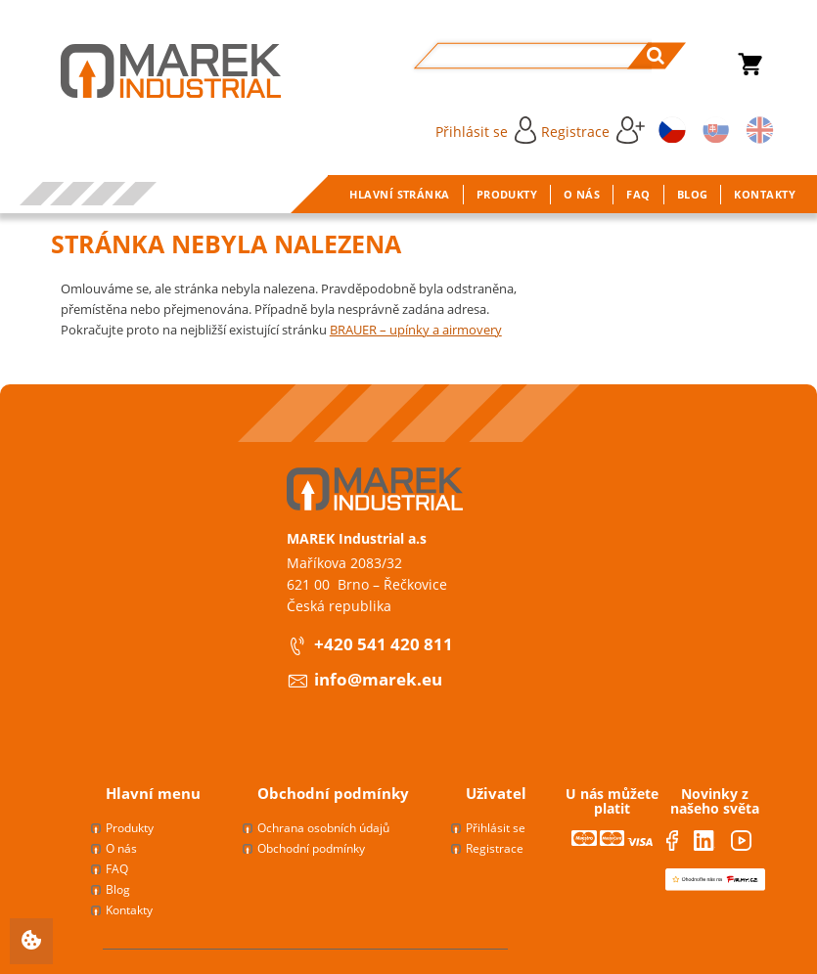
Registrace (593, 130)
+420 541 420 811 (383, 644)
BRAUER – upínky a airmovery (416, 329)
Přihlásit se (485, 130)
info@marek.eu (378, 679)
